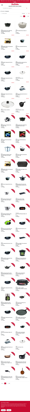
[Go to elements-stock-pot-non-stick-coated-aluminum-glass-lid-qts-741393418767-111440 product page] (22, 181)
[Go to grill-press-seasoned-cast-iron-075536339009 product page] (22, 92)
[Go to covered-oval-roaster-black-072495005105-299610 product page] (22, 211)
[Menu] (2, 5)
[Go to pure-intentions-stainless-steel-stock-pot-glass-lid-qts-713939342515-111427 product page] (7, 196)
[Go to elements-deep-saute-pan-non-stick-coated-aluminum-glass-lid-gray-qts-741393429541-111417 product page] (7, 270)
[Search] (26, 8)
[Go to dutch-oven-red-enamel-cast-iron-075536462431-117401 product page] (22, 137)
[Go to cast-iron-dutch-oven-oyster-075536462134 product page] (22, 28)
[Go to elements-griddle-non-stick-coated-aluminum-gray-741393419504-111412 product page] (7, 300)
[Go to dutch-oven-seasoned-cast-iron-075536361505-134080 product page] (22, 44)
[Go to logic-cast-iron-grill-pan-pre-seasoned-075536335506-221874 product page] (22, 300)
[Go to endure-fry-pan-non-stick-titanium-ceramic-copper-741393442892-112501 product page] (22, 374)
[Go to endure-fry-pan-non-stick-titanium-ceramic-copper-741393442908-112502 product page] (7, 359)
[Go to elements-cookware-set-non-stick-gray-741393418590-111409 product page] (7, 122)
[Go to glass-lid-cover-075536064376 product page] (7, 107)
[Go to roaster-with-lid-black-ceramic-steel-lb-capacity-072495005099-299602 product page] (22, 285)
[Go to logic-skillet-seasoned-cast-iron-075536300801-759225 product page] (7, 76)
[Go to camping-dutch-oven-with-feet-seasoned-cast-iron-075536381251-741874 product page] (22, 122)
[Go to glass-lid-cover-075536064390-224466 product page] (22, 76)
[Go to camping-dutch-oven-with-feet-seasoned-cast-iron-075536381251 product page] (7, 28)
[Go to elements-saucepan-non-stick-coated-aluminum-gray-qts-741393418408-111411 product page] (22, 359)
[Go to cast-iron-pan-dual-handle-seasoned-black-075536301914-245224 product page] (22, 270)
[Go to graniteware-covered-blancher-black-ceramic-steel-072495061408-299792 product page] (22, 255)
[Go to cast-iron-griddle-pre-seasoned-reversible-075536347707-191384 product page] (22, 241)
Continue (3, 410)
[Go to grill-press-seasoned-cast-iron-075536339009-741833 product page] (7, 344)
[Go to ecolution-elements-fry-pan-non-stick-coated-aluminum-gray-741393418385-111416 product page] (7, 374)
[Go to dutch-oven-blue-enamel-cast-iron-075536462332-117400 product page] (7, 137)
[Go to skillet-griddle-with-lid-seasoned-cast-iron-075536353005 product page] (7, 44)
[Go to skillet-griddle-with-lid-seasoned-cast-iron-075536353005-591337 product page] (7, 167)
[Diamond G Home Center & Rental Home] (15, 4)
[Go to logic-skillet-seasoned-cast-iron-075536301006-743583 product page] (7, 60)
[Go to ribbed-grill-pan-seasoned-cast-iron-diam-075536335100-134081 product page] (7, 255)
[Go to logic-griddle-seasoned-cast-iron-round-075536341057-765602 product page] (22, 315)
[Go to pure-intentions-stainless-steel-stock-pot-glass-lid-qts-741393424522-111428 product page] (7, 152)
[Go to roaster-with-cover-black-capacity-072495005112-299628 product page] (22, 167)
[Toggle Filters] (28, 13)
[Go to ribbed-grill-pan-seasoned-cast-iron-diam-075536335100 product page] (22, 60)
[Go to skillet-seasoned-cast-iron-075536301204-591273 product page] (22, 226)
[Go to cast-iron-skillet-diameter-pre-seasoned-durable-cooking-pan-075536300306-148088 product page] (22, 107)
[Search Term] (15, 8)
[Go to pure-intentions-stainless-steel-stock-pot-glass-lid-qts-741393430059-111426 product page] (7, 211)
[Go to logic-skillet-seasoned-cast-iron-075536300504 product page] (7, 92)
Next (28, 16)
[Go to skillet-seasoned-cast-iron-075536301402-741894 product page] (7, 241)
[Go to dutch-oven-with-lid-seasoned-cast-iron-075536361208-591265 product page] (22, 152)
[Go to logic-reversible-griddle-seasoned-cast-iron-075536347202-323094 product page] (22, 196)
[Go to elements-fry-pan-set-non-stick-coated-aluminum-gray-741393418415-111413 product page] (7, 226)
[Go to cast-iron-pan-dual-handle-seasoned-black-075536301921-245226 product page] (22, 329)
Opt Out (9, 410)
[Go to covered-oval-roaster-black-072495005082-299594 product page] (7, 329)
